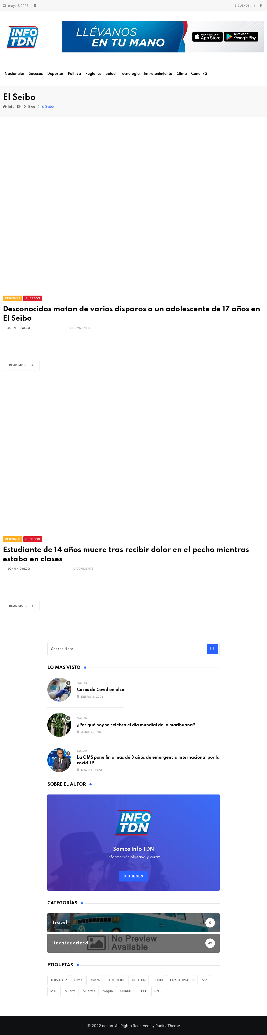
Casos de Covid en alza (100, 690)
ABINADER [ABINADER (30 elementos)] (58, 980)
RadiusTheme (167, 1025)
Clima (182, 74)
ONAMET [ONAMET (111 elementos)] (127, 991)
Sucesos (36, 74)
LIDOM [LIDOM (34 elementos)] (158, 980)
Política (74, 74)
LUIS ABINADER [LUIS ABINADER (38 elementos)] (182, 980)
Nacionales (15, 74)
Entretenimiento (158, 74)
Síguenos (133, 876)
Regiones (93, 74)
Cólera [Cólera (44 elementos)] (94, 980)
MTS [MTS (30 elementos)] (54, 991)
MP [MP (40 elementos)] (204, 980)
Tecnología (130, 74)
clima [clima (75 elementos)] (78, 980)
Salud (111, 74)
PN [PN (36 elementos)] (156, 991)
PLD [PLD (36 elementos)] (144, 991)
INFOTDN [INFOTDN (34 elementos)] (138, 980)
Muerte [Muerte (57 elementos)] (70, 991)
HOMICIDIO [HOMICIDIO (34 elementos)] (115, 980)
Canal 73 (199, 74)
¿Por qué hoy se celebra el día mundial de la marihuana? (136, 725)
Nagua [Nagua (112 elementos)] (108, 991)
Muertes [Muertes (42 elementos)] (89, 991)
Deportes (55, 74)
